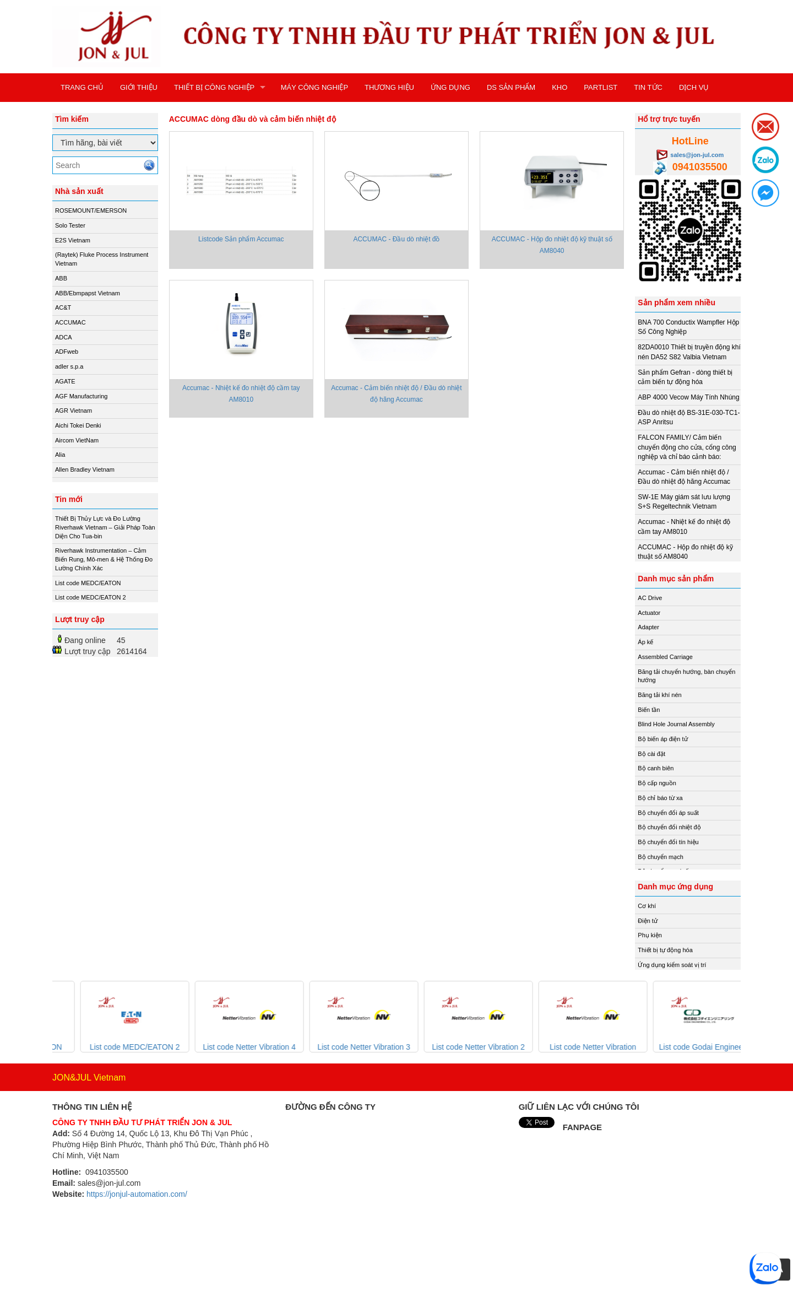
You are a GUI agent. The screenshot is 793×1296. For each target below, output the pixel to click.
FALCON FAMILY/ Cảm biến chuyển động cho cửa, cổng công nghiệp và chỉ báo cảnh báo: (687, 447)
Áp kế (645, 642)
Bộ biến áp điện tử (662, 739)
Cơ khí (647, 906)
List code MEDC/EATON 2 (90, 597)
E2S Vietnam (72, 240)
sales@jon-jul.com (697, 155)
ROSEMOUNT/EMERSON (91, 210)
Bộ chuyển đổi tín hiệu (668, 842)
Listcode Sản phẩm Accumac (241, 239)
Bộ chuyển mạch (660, 857)
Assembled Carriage (665, 657)
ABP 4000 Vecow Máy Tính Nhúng (688, 397)
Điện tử (648, 920)
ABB (61, 278)
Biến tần (649, 709)
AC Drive (650, 598)
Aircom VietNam (77, 440)
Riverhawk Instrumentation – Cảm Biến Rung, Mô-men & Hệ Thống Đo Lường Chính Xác (104, 559)
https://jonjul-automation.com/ (136, 1194)
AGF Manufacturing (81, 396)
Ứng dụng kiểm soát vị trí (672, 965)
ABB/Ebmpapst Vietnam (87, 293)
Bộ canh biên (655, 768)
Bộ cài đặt (651, 753)
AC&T (63, 307)
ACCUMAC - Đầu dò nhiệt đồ (396, 239)
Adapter (648, 627)
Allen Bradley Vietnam (85, 469)
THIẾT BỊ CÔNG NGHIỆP (214, 87)
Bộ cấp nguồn (657, 783)
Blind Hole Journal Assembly (676, 724)
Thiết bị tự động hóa (665, 950)
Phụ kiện (650, 935)
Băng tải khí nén (659, 695)
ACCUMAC (70, 322)
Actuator (649, 612)
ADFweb (66, 351)
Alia (60, 454)
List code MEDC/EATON (88, 583)
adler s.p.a (69, 366)
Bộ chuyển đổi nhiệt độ (669, 827)
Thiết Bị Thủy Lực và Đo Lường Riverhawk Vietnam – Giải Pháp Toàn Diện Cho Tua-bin (105, 527)
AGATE (65, 381)
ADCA (63, 337)
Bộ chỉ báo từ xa (660, 798)
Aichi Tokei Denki (78, 425)
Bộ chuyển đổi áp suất (668, 812)
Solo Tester (70, 225)
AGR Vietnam (73, 410)
